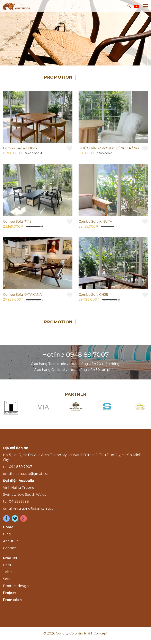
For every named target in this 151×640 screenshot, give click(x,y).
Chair (7, 565)
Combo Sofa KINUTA (95, 221)
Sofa (6, 579)
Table (7, 572)
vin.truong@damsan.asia (33, 508)
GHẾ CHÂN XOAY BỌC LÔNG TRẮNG (109, 148)
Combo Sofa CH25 (93, 295)
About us (10, 541)
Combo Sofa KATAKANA (22, 295)
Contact (9, 548)
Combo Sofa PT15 (17, 221)
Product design (16, 586)
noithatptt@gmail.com (32, 474)
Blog (7, 534)
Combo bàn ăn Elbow (20, 148)
